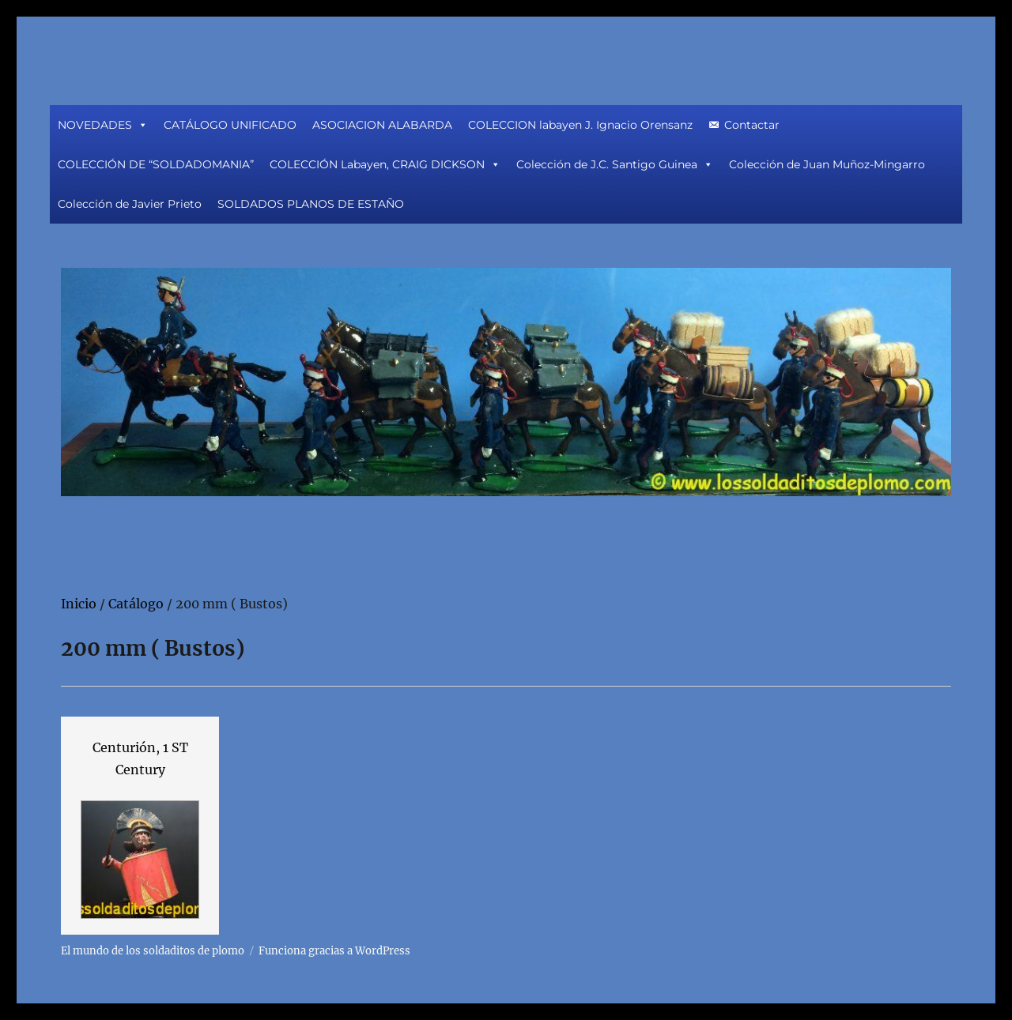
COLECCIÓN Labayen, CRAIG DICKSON (385, 164)
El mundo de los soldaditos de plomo (152, 951)
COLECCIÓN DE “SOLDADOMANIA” (156, 164)
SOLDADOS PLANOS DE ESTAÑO (310, 204)
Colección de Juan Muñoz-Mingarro (827, 164)
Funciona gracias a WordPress (334, 951)
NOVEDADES (103, 125)
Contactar (752, 125)
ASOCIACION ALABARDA (382, 125)
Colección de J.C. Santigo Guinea (614, 164)
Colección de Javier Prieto (130, 204)
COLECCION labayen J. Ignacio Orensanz (580, 125)
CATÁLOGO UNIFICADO (230, 125)
